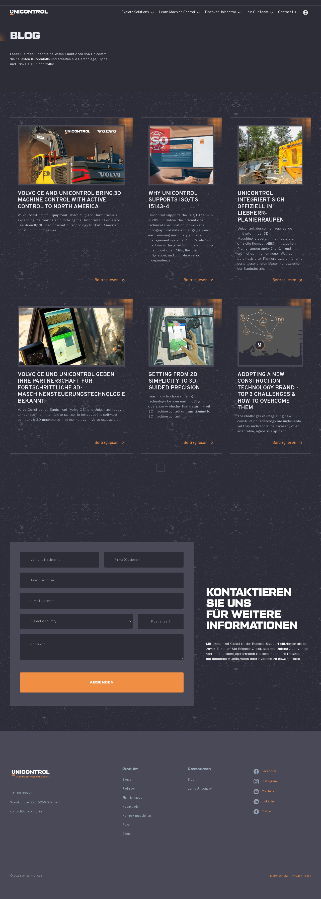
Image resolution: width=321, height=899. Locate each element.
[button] (140, 12)
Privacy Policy (301, 876)
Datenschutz (279, 876)
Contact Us (287, 12)
